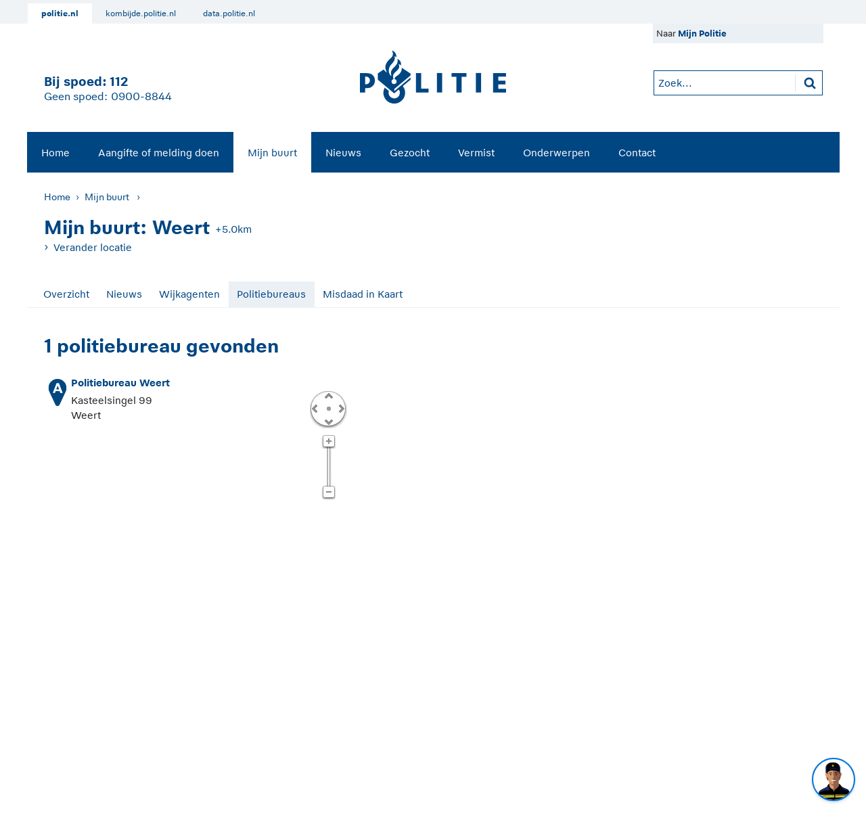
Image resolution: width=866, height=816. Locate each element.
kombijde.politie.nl (141, 13)
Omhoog (328, 395)
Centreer (328, 408)
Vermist (476, 152)
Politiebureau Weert (120, 382)
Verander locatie (92, 247)
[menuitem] (55, 152)
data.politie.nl (229, 13)
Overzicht (66, 294)
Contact (637, 152)
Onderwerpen (556, 152)
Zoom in (328, 442)
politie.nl (59, 13)
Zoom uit (328, 492)
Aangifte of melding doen (158, 152)
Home (55, 152)
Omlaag (328, 421)
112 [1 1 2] (119, 81)
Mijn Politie (702, 33)
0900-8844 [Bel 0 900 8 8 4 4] (141, 97)
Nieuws (343, 152)
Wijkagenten (189, 294)
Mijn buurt (272, 152)
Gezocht (410, 152)
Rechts (340, 408)
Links (314, 408)
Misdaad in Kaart (363, 294)
